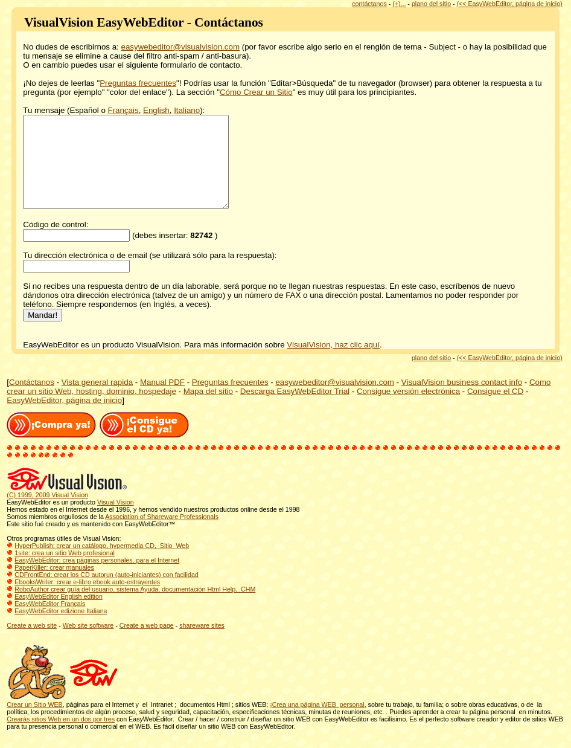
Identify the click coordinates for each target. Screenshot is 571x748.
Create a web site (32, 643)
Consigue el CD (495, 409)
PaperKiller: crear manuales (54, 585)
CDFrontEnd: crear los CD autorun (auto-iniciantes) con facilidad (106, 592)
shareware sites (202, 643)
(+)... (399, 3)
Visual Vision (115, 520)
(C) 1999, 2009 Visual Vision (47, 513)
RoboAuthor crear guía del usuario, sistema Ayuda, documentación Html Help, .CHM (134, 607)
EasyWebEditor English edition (58, 614)
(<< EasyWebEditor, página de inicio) (510, 3)
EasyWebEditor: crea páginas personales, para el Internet (96, 578)
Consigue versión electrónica (408, 409)
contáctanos (369, 3)
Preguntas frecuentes (138, 83)
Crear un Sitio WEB (34, 722)
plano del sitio (431, 3)
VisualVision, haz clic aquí (333, 362)
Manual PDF (162, 400)
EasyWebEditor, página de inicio (64, 418)
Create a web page (147, 643)
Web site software (88, 643)
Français (123, 110)
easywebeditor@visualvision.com (180, 46)
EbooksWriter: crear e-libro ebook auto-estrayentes (87, 600)
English (156, 110)
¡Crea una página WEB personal (317, 722)
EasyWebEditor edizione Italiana (60, 629)
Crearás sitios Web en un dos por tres (61, 737)
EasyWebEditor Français (49, 621)
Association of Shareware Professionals (162, 534)
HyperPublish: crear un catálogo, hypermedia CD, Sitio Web (101, 563)
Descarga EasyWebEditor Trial (294, 409)
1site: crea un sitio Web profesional (64, 571)
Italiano (187, 110)
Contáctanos (31, 400)
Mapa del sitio (208, 409)
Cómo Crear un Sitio (256, 92)
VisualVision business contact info (461, 400)
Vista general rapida (97, 400)
